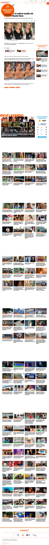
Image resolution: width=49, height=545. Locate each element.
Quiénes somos (4, 542)
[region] (24, 8)
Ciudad (31, 3)
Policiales (36, 3)
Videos (45, 3)
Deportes (40, 3)
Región (33, 3)
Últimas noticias (26, 3)
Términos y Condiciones (6, 543)
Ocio (42, 3)
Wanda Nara (6, 87)
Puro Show (17, 87)
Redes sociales (12, 87)
